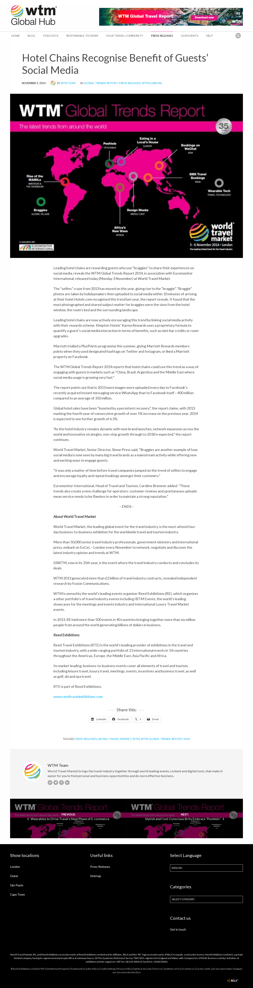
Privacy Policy (125, 968)
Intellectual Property (58, 968)
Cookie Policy (91, 968)
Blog (31, 35)
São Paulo (16, 885)
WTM (136, 739)
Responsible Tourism (82, 35)
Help (209, 35)
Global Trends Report (101, 83)
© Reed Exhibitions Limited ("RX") (28, 968)
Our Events (189, 35)
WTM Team (68, 83)
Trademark (76, 968)
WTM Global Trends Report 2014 (165, 739)
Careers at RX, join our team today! (214, 968)
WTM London (151, 83)
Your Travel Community (124, 35)
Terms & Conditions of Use (167, 968)
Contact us (188, 968)
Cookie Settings (108, 968)
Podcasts (50, 35)
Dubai (14, 876)
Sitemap (95, 876)
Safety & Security (142, 968)
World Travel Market (114, 739)
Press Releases (162, 35)
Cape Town (17, 894)
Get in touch (178, 929)
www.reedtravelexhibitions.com (78, 696)
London (15, 866)
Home (15, 35)
